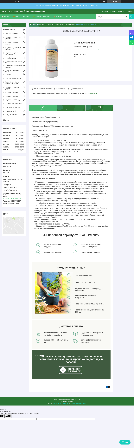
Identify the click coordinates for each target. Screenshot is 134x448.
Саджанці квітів (10, 111)
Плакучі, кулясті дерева (13, 103)
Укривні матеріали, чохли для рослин (12, 82)
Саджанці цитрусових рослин (13, 48)
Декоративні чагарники (13, 62)
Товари (35, 24)
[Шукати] (126, 16)
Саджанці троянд (11, 92)
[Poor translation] (7, 416)
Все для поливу (10, 115)
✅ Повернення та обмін (41, 16)
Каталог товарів (9, 29)
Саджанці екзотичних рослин (13, 38)
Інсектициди (70, 24)
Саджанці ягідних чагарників (11, 53)
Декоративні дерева (12, 107)
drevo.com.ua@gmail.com (12, 198)
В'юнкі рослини (10, 58)
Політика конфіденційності (78, 403)
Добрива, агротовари (46, 24)
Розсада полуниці (11, 33)
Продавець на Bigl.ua (67, 401)
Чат (125, 442)
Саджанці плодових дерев (12, 88)
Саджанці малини (11, 96)
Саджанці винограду (12, 100)
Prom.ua (77, 399)
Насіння (8, 74)
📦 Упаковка (58, 16)
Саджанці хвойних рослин (11, 43)
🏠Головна (5, 16)
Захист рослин (59, 24)
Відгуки (6, 120)
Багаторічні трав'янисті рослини (13, 66)
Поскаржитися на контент (61, 403)
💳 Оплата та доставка (21, 16)
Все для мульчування (13, 78)
